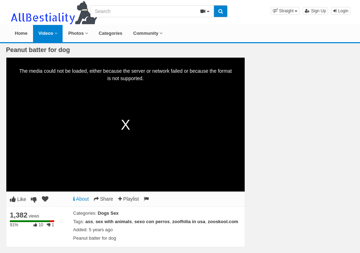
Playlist (128, 199)
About (81, 199)
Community (147, 33)
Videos (47, 33)
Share (103, 199)
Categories (110, 33)
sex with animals (114, 221)
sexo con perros (151, 221)
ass (89, 221)
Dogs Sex (108, 213)
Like (18, 199)
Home (21, 33)
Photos (78, 33)
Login (340, 10)
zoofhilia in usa (188, 221)
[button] (285, 11)
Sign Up (315, 10)
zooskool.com (223, 221)
